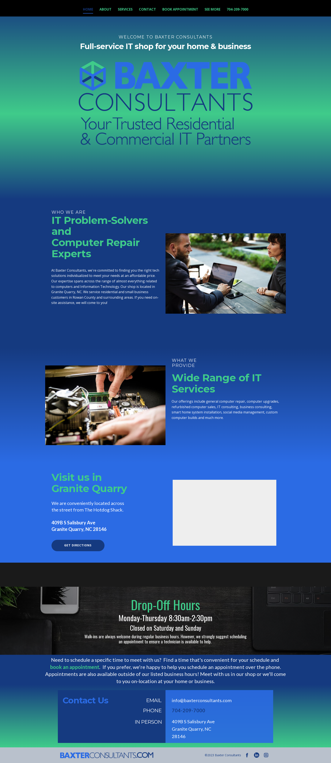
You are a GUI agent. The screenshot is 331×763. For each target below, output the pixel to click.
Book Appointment (180, 9)
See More (212, 9)
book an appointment (74, 667)
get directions (78, 545)
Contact (147, 9)
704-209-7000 (237, 9)
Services (125, 9)
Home (88, 9)
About (105, 9)
